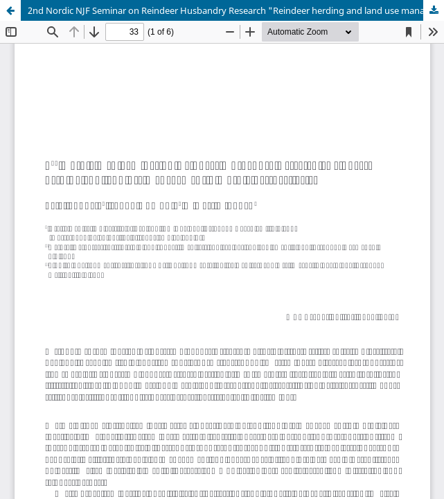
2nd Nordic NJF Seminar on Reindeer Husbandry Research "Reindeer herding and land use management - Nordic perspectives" (236, 10)
